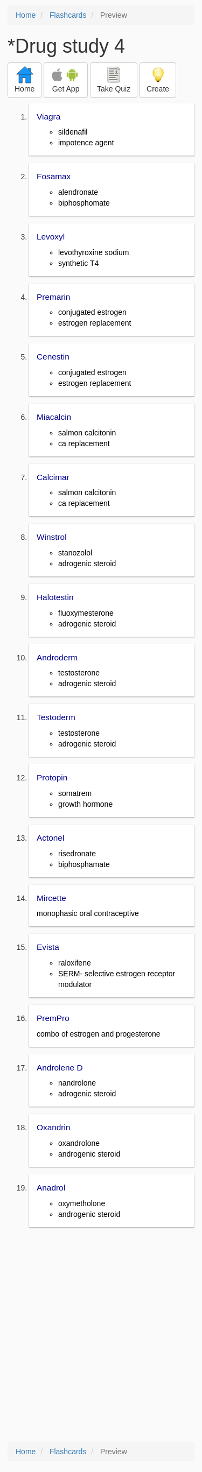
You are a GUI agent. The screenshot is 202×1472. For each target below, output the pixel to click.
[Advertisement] (101, 1335)
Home (26, 15)
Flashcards (68, 15)
